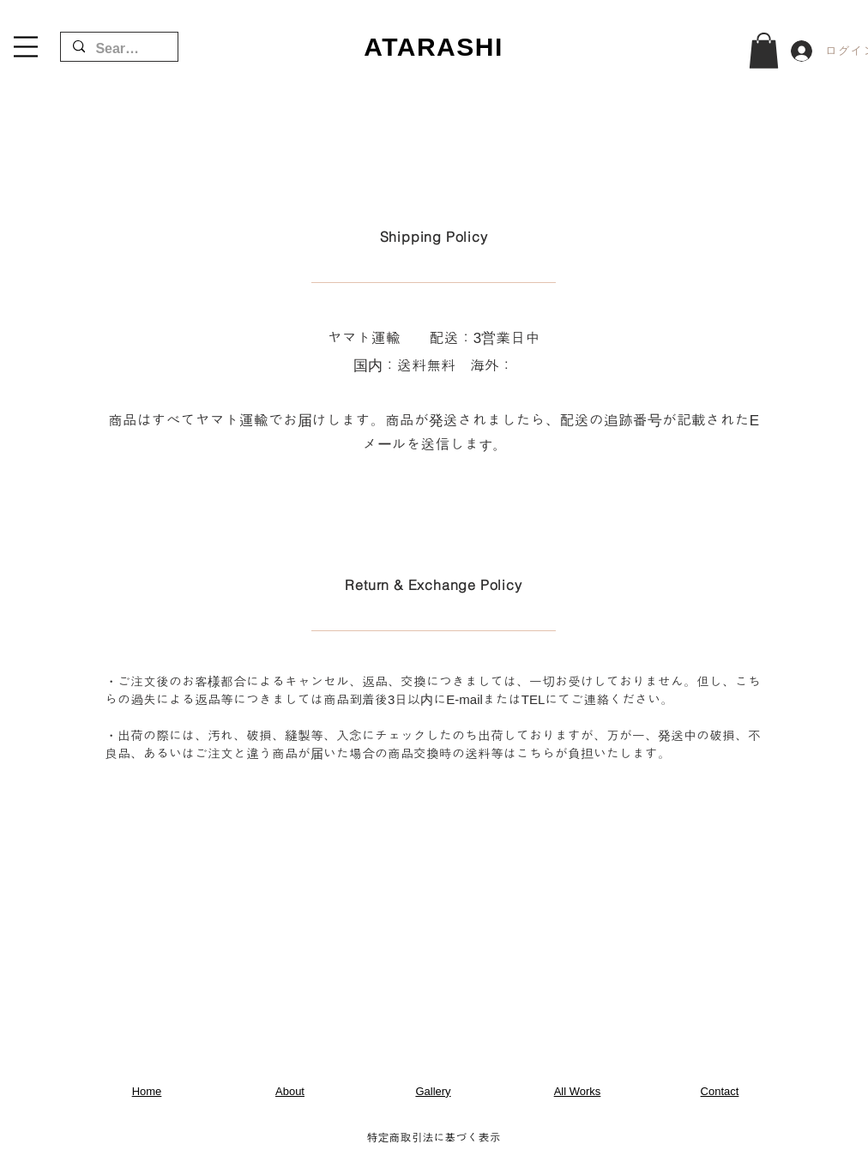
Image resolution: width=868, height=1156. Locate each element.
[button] (26, 47)
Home (147, 1091)
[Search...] (118, 49)
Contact (720, 1091)
